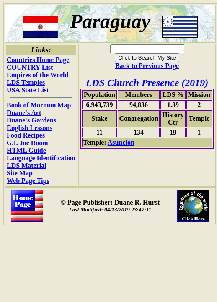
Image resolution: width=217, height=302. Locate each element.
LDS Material (26, 165)
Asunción (121, 142)
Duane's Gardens (31, 120)
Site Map (20, 173)
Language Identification (41, 157)
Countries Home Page (38, 59)
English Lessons (29, 127)
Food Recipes (26, 135)
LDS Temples (26, 82)
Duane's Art (24, 112)
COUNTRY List (30, 67)
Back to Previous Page (147, 65)
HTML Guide (26, 150)
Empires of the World (37, 74)
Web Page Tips (28, 180)
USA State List (28, 90)
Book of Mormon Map (39, 105)
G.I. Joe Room (27, 142)
